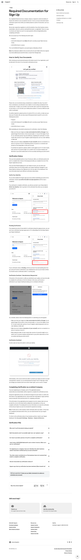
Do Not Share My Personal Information (63, 548)
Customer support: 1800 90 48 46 (60, 525)
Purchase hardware (13, 525)
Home (11, 7)
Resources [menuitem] (68, 2)
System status (34, 529)
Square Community (35, 527)
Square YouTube (34, 533)
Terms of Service (68, 552)
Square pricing (12, 527)
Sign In (74, 2)
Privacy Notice (68, 550)
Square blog (33, 531)
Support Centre (34, 525)
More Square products (14, 529)
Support (7, 2)
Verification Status (60, 15)
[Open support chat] (77, 556)
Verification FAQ (59, 22)
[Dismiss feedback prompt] (47, 485)
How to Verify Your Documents (62, 13)
